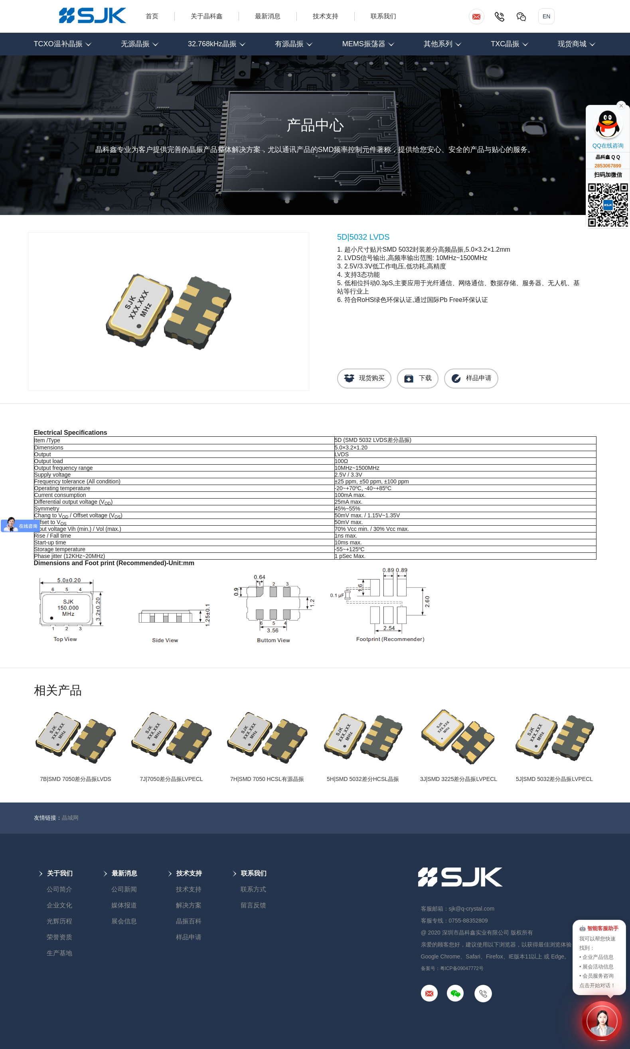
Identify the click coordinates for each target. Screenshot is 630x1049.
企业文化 (59, 905)
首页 (152, 16)
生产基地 (59, 953)
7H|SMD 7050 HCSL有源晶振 (267, 779)
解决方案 (188, 905)
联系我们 (383, 16)
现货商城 (577, 40)
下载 (418, 378)
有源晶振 (294, 40)
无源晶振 (140, 40)
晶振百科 (188, 921)
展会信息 (124, 921)
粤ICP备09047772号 (462, 968)
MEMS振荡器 (368, 40)
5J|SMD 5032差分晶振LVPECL (554, 779)
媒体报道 (124, 905)
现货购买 (364, 378)
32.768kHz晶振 (217, 40)
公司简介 (59, 889)
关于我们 (56, 873)
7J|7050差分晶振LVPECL (171, 779)
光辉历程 (59, 921)
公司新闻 (124, 889)
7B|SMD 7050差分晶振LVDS (75, 779)
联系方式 (253, 889)
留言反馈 (253, 905)
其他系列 (443, 40)
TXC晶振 (510, 40)
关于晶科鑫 (207, 16)
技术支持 (325, 16)
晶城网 (70, 817)
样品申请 (471, 378)
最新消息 (267, 16)
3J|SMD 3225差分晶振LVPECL (458, 779)
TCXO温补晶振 (63, 40)
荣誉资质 (59, 937)
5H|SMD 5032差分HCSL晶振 (363, 779)
